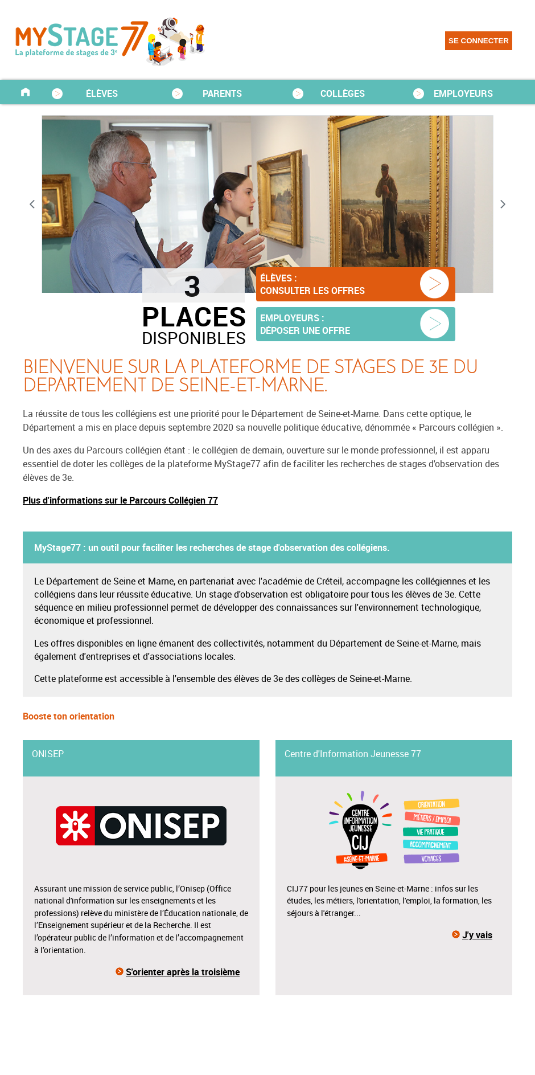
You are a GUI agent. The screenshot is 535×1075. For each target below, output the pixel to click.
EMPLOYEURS (463, 93)
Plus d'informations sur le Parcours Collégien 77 (120, 500)
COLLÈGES (342, 93)
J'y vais (477, 935)
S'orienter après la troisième (183, 972)
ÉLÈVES (102, 93)
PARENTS (222, 93)
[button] (355, 284)
